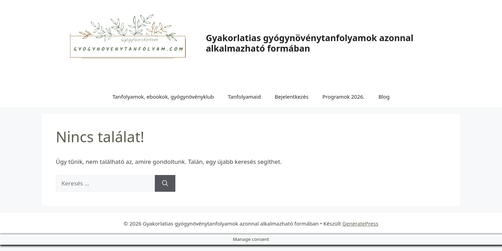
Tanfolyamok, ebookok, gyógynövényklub (163, 96)
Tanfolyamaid (244, 96)
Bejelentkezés (292, 96)
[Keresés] (165, 183)
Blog (384, 96)
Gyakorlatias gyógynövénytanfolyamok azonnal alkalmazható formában (309, 43)
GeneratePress (360, 223)
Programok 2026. (343, 96)
